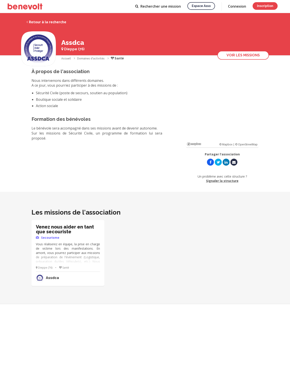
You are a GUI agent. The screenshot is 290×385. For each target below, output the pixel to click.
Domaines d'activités (91, 58)
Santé (117, 58)
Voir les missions (243, 55)
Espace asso (201, 6)
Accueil (66, 58)
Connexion (237, 6)
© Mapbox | (227, 144)
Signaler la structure (222, 181)
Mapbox (194, 144)
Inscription (265, 6)
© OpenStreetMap (246, 144)
